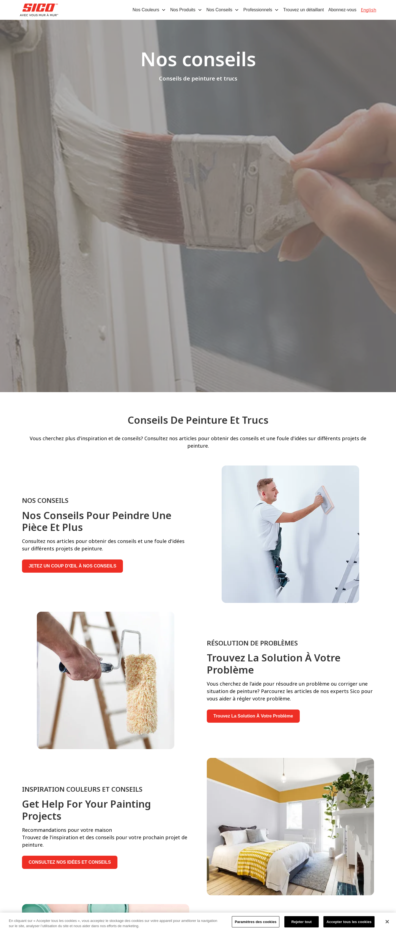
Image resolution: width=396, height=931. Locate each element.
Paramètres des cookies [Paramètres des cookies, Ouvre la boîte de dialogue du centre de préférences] (256, 924)
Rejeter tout (301, 924)
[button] (149, 10)
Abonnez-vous (342, 9)
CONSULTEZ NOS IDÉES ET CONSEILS (70, 862)
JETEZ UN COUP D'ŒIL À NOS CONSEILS (72, 566)
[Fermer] (387, 924)
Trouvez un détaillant (303, 9)
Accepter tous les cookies (349, 924)
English (368, 10)
